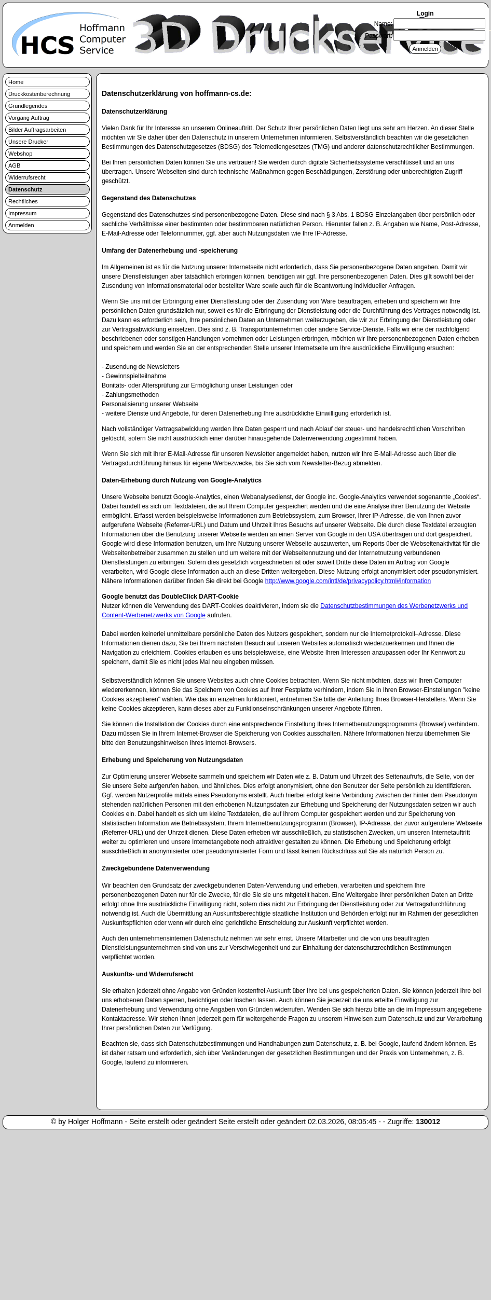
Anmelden (21, 225)
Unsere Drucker (28, 142)
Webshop (20, 153)
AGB (14, 165)
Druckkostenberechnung (39, 94)
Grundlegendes (27, 106)
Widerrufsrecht (27, 177)
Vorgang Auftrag (28, 118)
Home (15, 82)
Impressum (22, 213)
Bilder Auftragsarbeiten (37, 130)
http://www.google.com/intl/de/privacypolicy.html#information (348, 581)
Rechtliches (23, 201)
